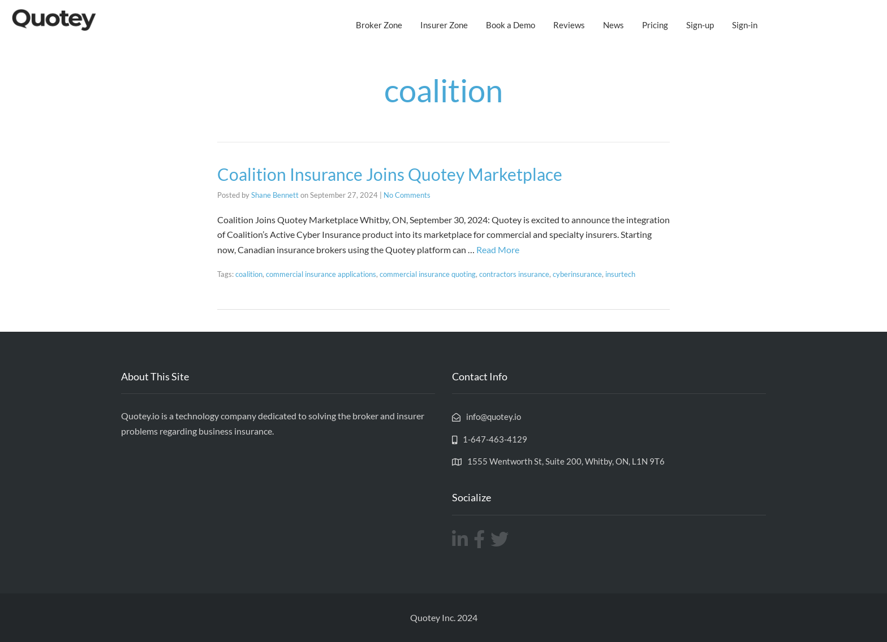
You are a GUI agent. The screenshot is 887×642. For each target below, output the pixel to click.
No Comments (407, 194)
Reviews (569, 25)
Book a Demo (510, 25)
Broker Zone (379, 25)
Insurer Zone (444, 25)
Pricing (655, 25)
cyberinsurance (577, 274)
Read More (497, 249)
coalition (248, 274)
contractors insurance (514, 274)
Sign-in (744, 25)
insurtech (620, 274)
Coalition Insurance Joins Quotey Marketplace (389, 174)
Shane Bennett (275, 194)
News (613, 25)
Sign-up (700, 25)
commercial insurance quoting (428, 274)
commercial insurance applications (321, 274)
